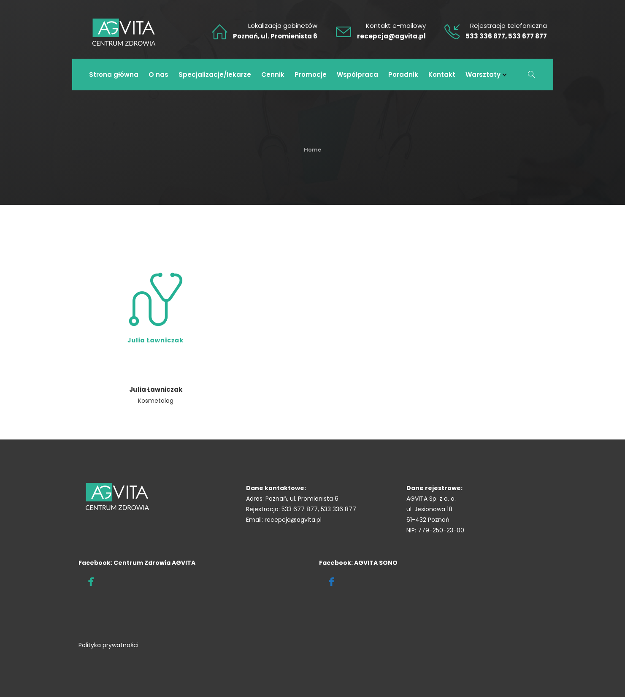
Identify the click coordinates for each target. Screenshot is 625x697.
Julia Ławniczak (155, 389)
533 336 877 (485, 36)
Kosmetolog (155, 400)
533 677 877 (527, 36)
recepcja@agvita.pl (391, 36)
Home (312, 150)
